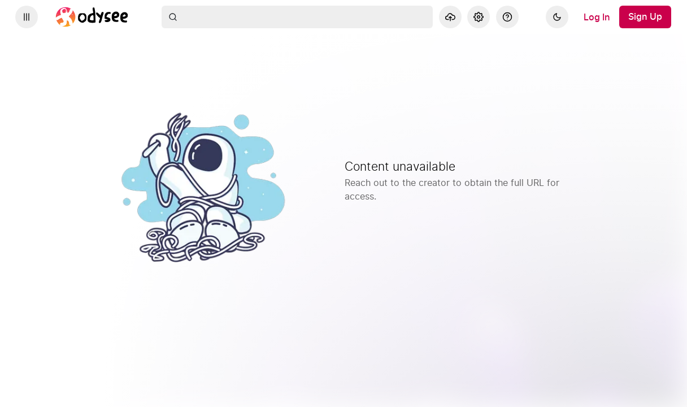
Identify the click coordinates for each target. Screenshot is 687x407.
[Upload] (450, 17)
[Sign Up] (645, 17)
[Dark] (557, 17)
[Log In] (597, 17)
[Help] (507, 17)
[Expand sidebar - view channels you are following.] (26, 17)
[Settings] (478, 17)
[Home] (92, 17)
